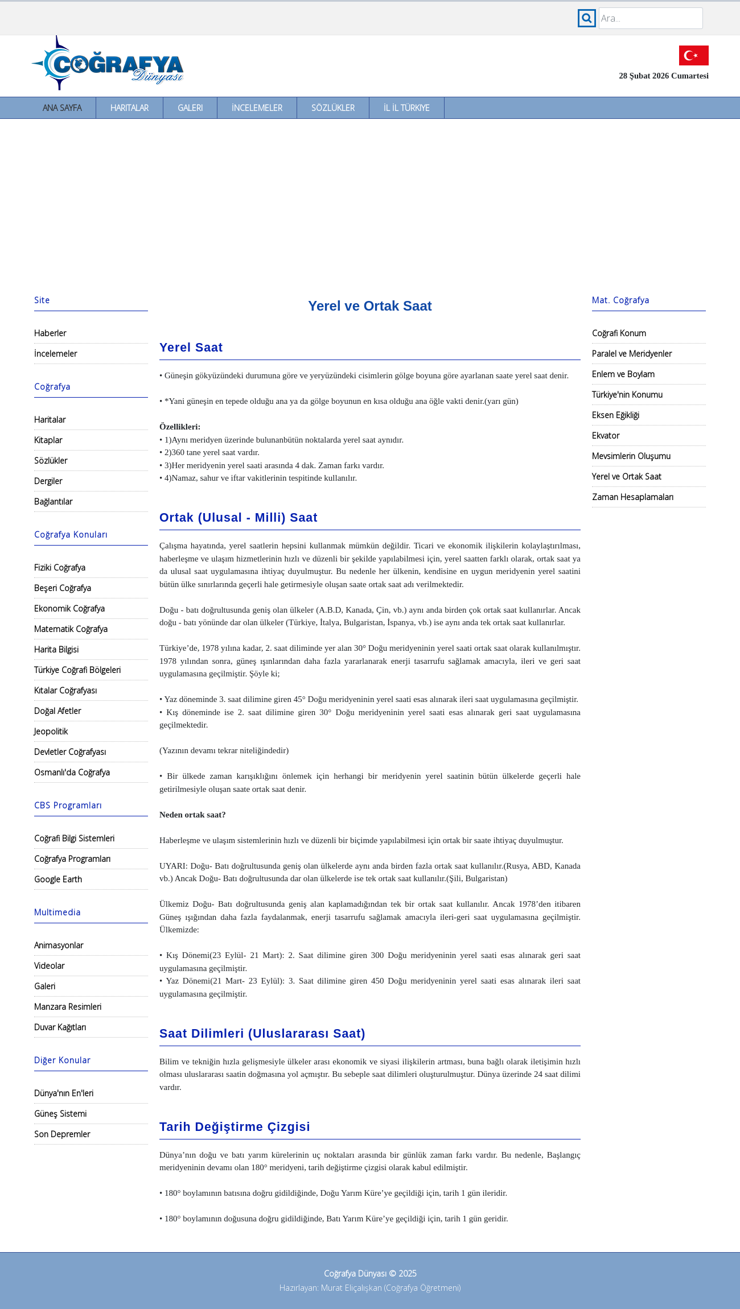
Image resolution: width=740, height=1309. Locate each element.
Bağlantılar (53, 501)
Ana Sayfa (62, 107)
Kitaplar (48, 440)
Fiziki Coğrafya (59, 567)
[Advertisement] (370, 204)
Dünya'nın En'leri (63, 1093)
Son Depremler (62, 1134)
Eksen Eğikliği (615, 415)
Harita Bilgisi (56, 649)
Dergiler (48, 481)
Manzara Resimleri (67, 1006)
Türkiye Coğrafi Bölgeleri (77, 669)
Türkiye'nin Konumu (627, 394)
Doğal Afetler (57, 710)
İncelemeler (257, 107)
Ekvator (605, 435)
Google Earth (58, 879)
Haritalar (129, 107)
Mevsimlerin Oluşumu (631, 456)
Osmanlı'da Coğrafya (72, 772)
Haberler (50, 333)
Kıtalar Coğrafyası (65, 690)
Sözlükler (333, 107)
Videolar (49, 965)
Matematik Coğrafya (71, 628)
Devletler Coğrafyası (70, 751)
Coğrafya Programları (72, 858)
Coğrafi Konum (619, 333)
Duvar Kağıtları (60, 1027)
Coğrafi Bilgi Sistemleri (74, 838)
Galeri (190, 107)
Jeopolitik (51, 731)
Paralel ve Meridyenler (632, 353)
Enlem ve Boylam (623, 374)
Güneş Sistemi (60, 1113)
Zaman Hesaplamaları (632, 497)
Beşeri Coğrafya (62, 588)
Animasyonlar (58, 945)
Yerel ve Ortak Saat (626, 476)
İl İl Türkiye (407, 107)
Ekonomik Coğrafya (69, 608)
